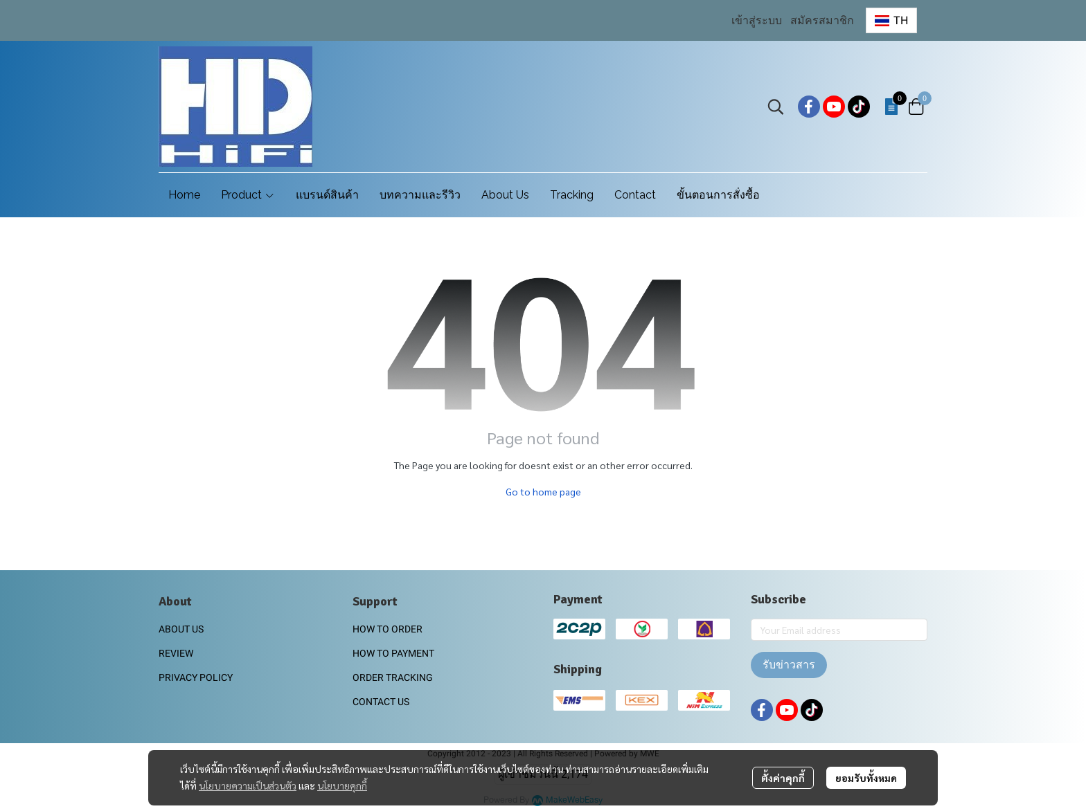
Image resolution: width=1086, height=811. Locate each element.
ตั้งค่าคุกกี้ (783, 778)
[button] (891, 20)
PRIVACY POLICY (196, 677)
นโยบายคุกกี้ (342, 785)
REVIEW (176, 653)
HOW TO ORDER (387, 629)
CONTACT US (381, 701)
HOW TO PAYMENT (393, 653)
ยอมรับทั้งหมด (866, 778)
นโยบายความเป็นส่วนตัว (247, 785)
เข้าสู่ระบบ (756, 20)
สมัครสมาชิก (822, 20)
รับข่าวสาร (789, 664)
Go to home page (543, 491)
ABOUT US (181, 629)
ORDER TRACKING (393, 677)
